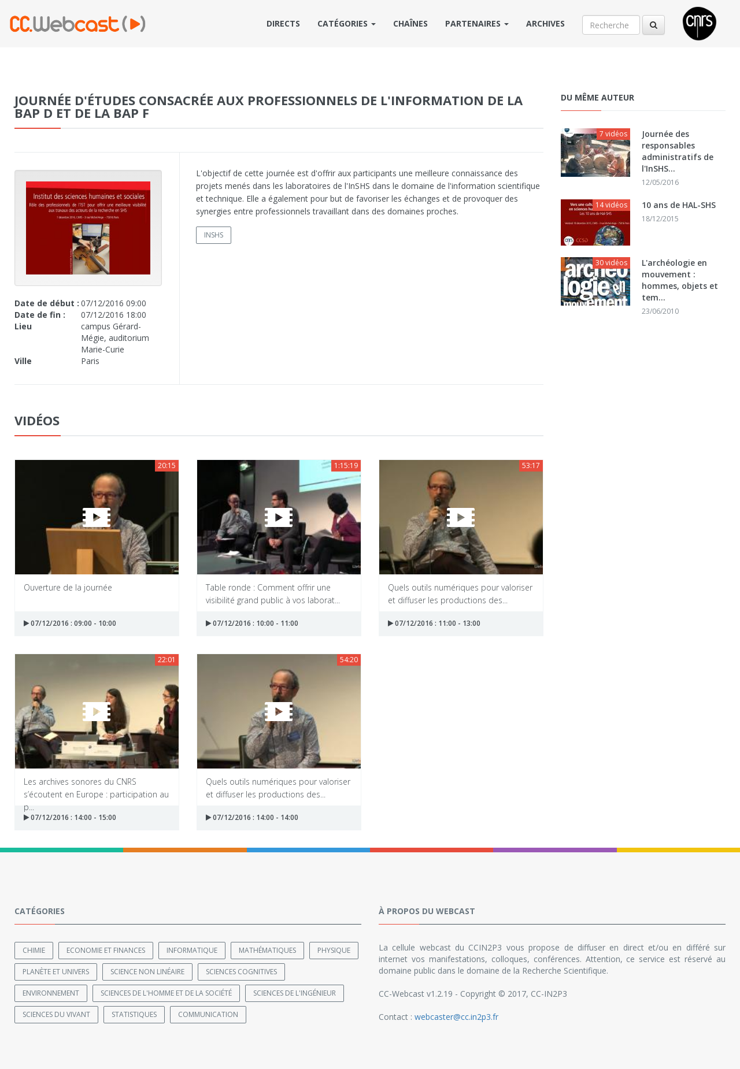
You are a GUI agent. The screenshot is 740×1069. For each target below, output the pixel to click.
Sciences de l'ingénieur (294, 993)
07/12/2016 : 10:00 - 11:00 (252, 623)
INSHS (213, 235)
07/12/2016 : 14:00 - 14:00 (252, 817)
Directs (283, 23)
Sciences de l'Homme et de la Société (166, 993)
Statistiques (134, 1014)
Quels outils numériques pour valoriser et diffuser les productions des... (460, 593)
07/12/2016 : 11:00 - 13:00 (434, 623)
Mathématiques (267, 950)
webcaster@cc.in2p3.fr (456, 1016)
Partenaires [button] (477, 23)
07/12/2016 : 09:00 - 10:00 (70, 623)
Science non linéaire (147, 972)
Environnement (51, 993)
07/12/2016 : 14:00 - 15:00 (70, 817)
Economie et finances (105, 950)
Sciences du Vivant (56, 1014)
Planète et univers (56, 972)
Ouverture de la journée (68, 587)
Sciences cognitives (241, 972)
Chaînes (410, 23)
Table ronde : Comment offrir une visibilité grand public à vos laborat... (273, 593)
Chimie (34, 950)
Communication (208, 1014)
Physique (333, 950)
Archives (545, 23)
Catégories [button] (346, 23)
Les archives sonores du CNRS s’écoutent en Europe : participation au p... (96, 787)
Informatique (191, 950)
